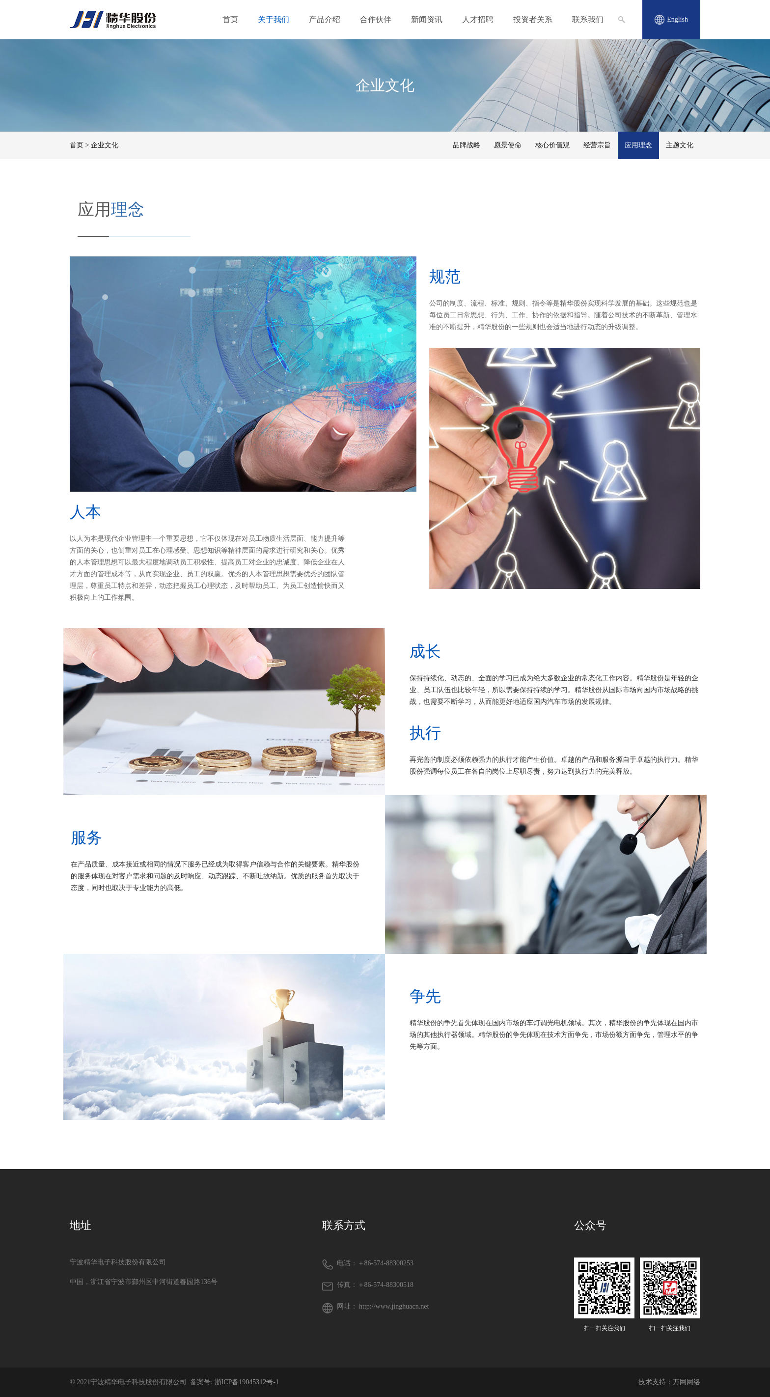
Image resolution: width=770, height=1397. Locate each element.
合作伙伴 (375, 19)
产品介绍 (324, 19)
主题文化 (679, 145)
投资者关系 (532, 19)
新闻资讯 (426, 19)
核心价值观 (552, 145)
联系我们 (588, 19)
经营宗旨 (597, 145)
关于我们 (273, 19)
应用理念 (638, 145)
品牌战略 (466, 145)
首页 (230, 19)
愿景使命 (508, 145)
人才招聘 (478, 19)
